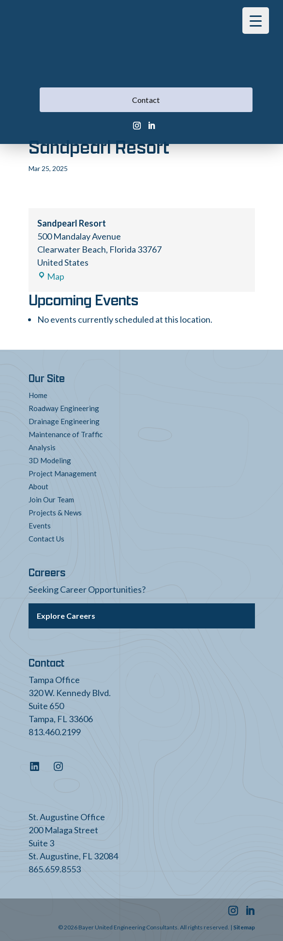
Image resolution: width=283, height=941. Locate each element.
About (38, 486)
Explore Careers (66, 615)
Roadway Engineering (64, 408)
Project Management (63, 473)
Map (50, 276)
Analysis (42, 447)
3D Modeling (50, 460)
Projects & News (55, 512)
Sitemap (244, 927)
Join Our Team (51, 499)
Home (38, 395)
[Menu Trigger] (255, 20)
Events (40, 525)
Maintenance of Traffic (66, 434)
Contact (146, 99)
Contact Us (46, 538)
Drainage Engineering (64, 421)
